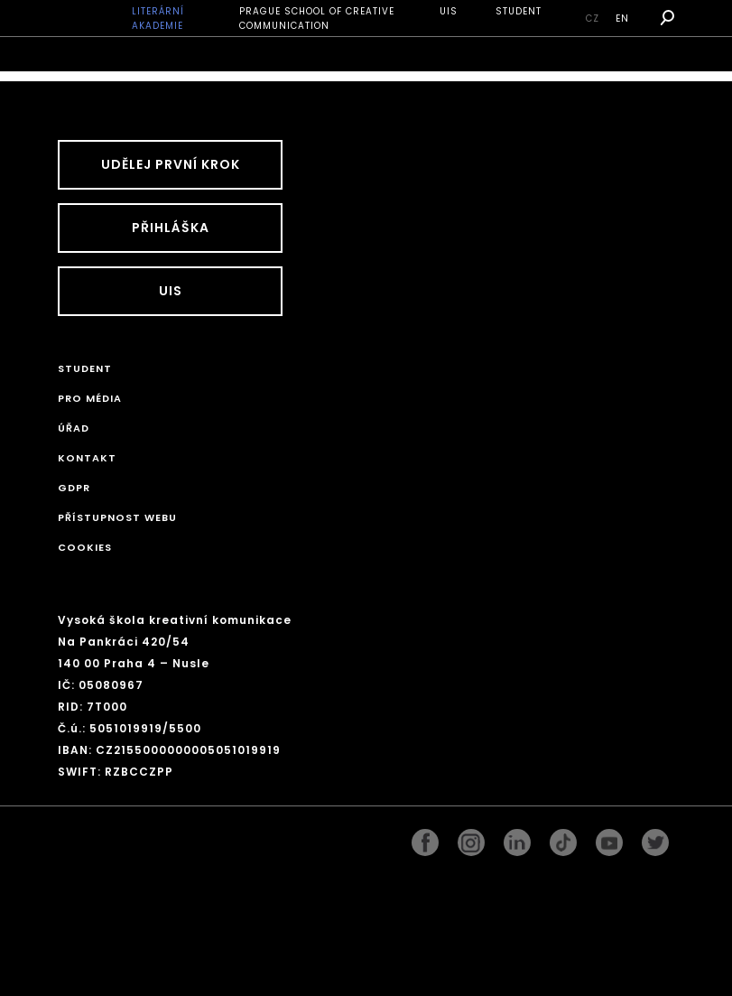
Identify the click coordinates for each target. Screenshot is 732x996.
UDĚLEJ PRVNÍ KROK (170, 164)
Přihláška (170, 228)
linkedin (517, 838)
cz (592, 18)
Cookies (85, 547)
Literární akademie (158, 19)
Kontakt (87, 458)
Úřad (73, 428)
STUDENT (519, 11)
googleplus (563, 838)
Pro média (90, 398)
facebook (425, 838)
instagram (471, 838)
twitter (655, 838)
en (622, 18)
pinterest (609, 838)
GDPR (74, 487)
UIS (449, 11)
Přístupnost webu (117, 517)
